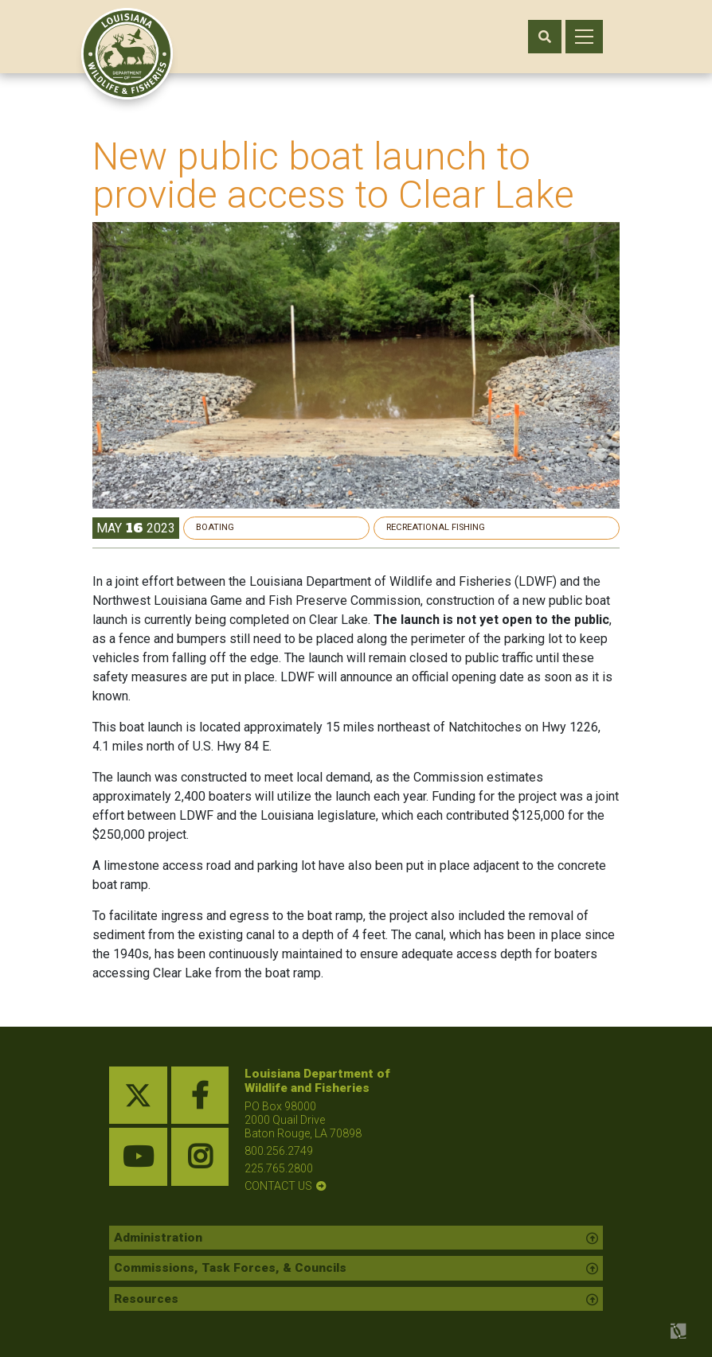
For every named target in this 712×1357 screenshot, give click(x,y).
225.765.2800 (279, 1168)
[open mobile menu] (584, 36)
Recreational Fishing (540, 527)
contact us (278, 1186)
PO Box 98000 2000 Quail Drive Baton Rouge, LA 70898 (303, 1120)
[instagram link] (200, 1157)
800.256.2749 (279, 1150)
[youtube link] (138, 1157)
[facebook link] (200, 1095)
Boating (443, 527)
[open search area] (544, 36)
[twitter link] (138, 1095)
